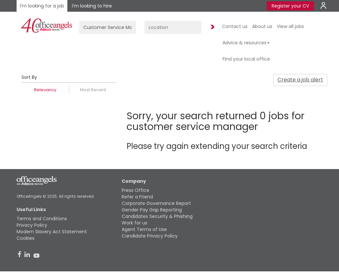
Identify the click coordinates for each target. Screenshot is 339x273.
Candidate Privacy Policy (150, 236)
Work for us (134, 223)
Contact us (235, 26)
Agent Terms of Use (144, 229)
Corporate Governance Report (156, 203)
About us (262, 26)
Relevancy (45, 89)
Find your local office (246, 59)
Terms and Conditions (42, 218)
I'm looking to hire (92, 6)
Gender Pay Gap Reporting (152, 210)
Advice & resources (246, 42)
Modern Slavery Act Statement (52, 231)
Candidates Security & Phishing (157, 216)
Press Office (135, 190)
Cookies (25, 238)
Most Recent (93, 89)
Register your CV (290, 6)
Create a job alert (300, 79)
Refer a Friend (137, 197)
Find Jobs (211, 27)
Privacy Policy (32, 225)
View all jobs (290, 26)
